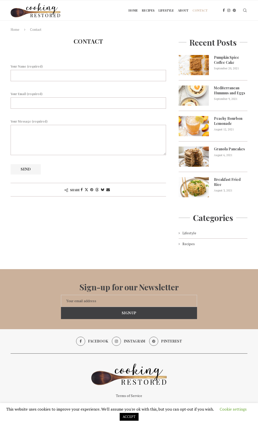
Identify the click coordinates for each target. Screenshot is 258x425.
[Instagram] (228, 10)
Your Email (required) (88, 100)
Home (133, 10)
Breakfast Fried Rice (227, 182)
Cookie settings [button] (233, 409)
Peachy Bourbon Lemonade (228, 121)
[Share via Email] (108, 189)
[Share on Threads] (97, 189)
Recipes (148, 10)
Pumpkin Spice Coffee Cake (226, 60)
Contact (200, 10)
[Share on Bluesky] (102, 189)
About (183, 10)
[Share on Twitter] (86, 189)
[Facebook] (224, 10)
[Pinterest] (234, 10)
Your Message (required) (88, 124)
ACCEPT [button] (129, 416)
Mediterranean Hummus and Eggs (229, 90)
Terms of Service (129, 395)
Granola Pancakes (229, 149)
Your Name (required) (88, 72)
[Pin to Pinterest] (91, 189)
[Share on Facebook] (82, 189)
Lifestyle (166, 10)
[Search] (244, 10)
